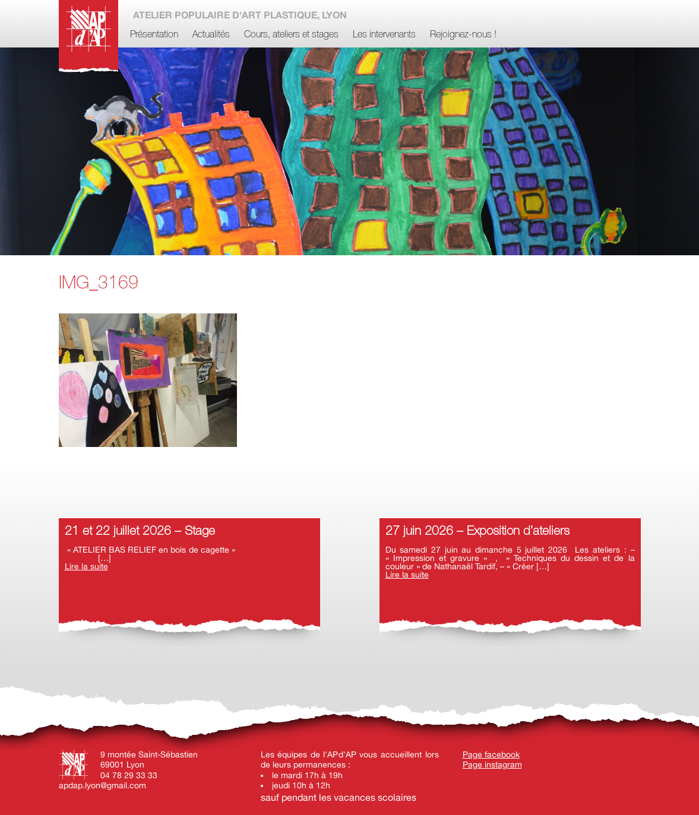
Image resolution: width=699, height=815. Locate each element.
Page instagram (492, 764)
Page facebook (491, 754)
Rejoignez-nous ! (463, 35)
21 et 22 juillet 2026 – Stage (140, 531)
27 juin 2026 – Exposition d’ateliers (477, 531)
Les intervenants (384, 35)
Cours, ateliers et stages (291, 35)
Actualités (211, 35)
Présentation (154, 35)
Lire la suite (86, 566)
